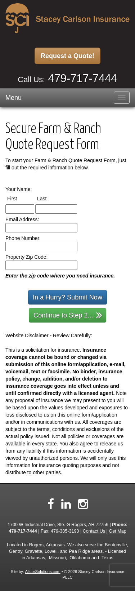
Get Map (117, 531)
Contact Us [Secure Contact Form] (94, 531)
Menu (13, 97)
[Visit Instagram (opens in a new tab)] (83, 504)
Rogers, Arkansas (47, 544)
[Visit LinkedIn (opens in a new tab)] (66, 504)
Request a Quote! (67, 55)
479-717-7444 (82, 78)
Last (48, 198)
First (18, 198)
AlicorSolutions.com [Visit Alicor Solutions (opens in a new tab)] (42, 571)
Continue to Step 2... (67, 315)
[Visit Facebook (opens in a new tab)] (51, 504)
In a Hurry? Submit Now (67, 297)
